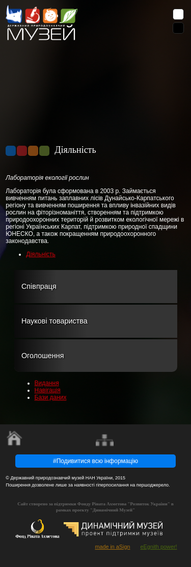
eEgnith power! (158, 547)
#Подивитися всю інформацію (95, 461)
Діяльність (41, 254)
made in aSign (112, 547)
